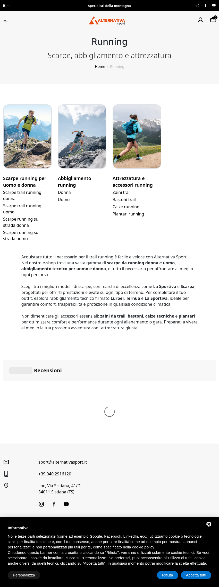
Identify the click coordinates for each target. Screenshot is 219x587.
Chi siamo (61, 457)
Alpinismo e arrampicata (23, 473)
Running (10, 480)
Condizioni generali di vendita (120, 460)
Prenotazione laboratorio (74, 480)
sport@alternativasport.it (62, 385)
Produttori (61, 511)
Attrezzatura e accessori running (133, 181)
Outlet (8, 496)
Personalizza (24, 575)
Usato (8, 488)
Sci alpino (11, 457)
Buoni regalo (63, 488)
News (57, 496)
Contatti (59, 503)
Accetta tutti (196, 575)
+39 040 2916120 (54, 397)
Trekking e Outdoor (19, 465)
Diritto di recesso (116, 470)
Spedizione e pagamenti (122, 478)
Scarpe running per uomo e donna (24, 181)
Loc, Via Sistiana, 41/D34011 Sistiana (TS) (59, 412)
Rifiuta (167, 575)
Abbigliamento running (74, 181)
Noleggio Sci (63, 465)
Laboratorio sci (65, 473)
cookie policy (143, 547)
